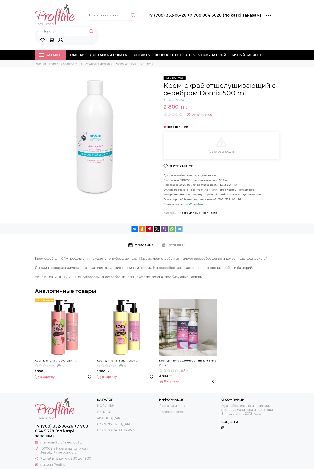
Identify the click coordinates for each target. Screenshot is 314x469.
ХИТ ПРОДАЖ (108, 418)
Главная (77, 55)
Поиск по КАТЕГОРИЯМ (116, 430)
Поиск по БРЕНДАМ (113, 424)
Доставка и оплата (108, 55)
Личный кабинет (245, 55)
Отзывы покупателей (206, 55)
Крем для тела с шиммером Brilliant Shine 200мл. (187, 363)
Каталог (50, 55)
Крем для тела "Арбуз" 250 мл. (56, 360)
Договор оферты (172, 412)
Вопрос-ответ (168, 55)
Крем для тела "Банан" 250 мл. (118, 360)
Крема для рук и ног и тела (198, 212)
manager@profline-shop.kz (61, 442)
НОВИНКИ (106, 406)
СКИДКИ (104, 412)
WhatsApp (196, 204)
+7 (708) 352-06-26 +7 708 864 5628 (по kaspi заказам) (204, 15)
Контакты (140, 55)
